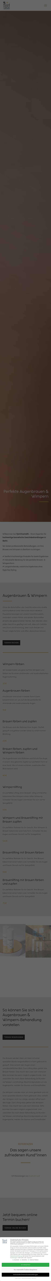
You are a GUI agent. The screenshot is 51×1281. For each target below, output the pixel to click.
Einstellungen (13, 1254)
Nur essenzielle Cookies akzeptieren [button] (25, 1267)
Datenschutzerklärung (16, 1253)
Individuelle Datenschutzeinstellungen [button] (25, 1271)
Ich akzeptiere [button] (25, 1262)
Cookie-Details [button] (18, 1275)
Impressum (34, 1275)
